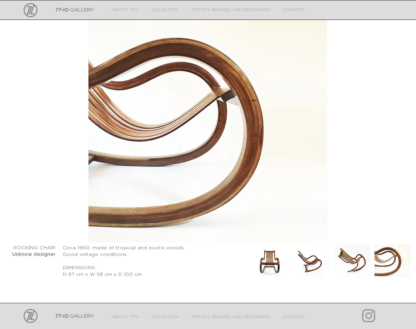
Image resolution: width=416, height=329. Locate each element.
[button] (207, 131)
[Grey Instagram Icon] (368, 315)
